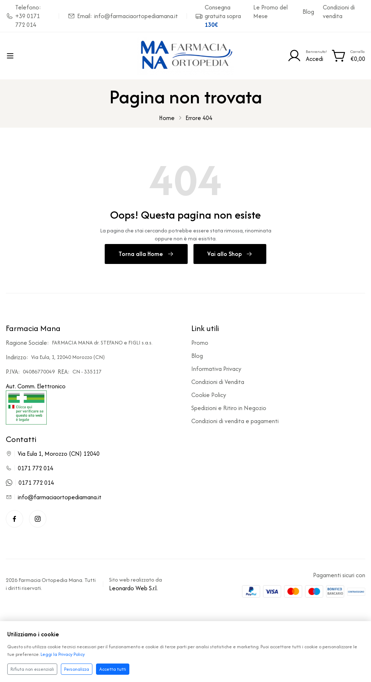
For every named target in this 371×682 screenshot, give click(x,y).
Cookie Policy (208, 395)
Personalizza (76, 669)
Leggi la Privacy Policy (63, 654)
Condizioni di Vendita (217, 382)
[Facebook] (14, 519)
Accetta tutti (112, 669)
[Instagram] (37, 519)
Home (167, 117)
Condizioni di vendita (339, 11)
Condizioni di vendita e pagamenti (235, 421)
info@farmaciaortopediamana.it (59, 497)
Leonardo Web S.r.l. (133, 588)
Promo (199, 343)
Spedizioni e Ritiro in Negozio (228, 408)
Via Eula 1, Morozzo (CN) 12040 (59, 454)
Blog (308, 11)
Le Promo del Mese (270, 11)
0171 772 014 (35, 468)
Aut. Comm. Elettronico (36, 403)
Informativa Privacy (216, 369)
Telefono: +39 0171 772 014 (23, 16)
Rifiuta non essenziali (32, 669)
